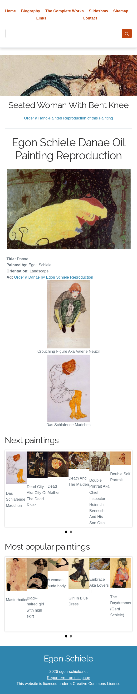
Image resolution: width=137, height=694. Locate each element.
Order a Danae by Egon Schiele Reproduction (53, 277)
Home (10, 11)
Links (41, 18)
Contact (90, 18)
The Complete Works (64, 11)
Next (125, 489)
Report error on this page (68, 678)
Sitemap (120, 11)
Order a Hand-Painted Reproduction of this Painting (68, 118)
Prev (12, 489)
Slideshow (98, 11)
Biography (30, 11)
